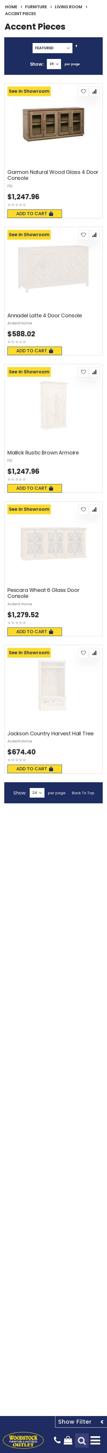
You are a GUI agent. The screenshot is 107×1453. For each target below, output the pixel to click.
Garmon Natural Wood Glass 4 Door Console (52, 175)
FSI (9, 186)
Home (11, 7)
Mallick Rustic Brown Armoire (43, 453)
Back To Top (83, 793)
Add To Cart (34, 213)
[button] (83, 92)
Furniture (36, 7)
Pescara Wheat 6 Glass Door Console (43, 593)
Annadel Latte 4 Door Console (44, 315)
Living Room (68, 7)
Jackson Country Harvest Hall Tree (50, 733)
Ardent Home (19, 323)
